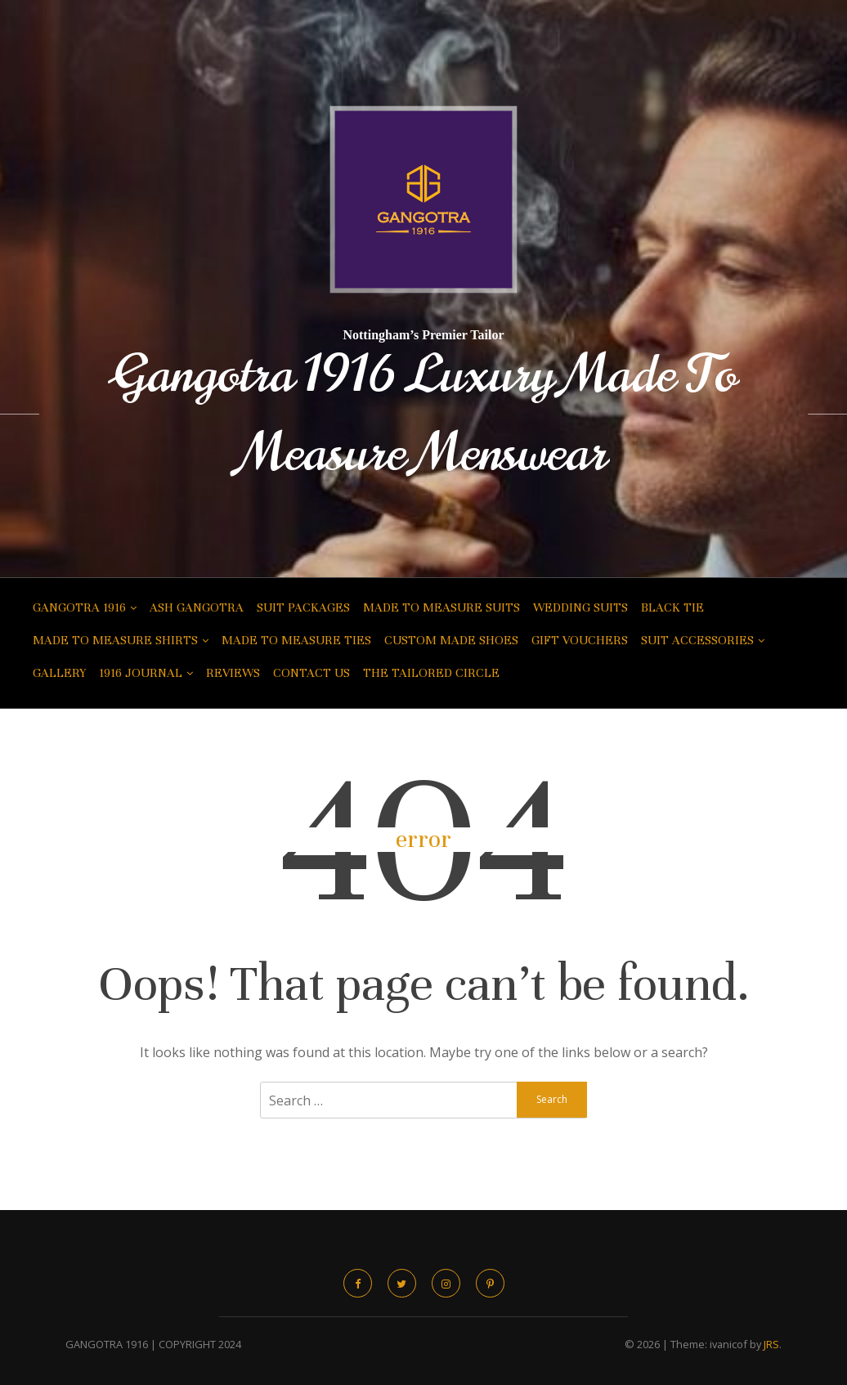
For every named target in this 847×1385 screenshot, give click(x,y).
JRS (771, 1344)
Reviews (233, 673)
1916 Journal (140, 673)
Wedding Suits (580, 607)
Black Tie (672, 607)
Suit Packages (303, 607)
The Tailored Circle (431, 673)
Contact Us (311, 673)
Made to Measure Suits (441, 607)
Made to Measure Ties (296, 640)
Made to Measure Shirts (115, 640)
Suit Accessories (697, 640)
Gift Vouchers (579, 640)
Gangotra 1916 (79, 607)
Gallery (59, 673)
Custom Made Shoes (451, 640)
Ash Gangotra (197, 607)
